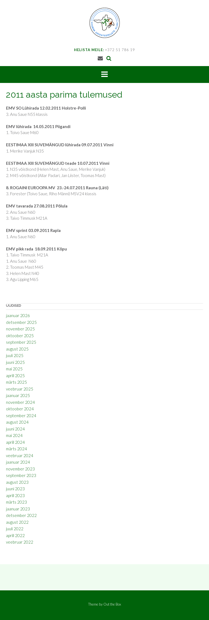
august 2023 (17, 482)
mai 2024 (14, 435)
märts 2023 (16, 502)
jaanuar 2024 (18, 462)
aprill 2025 (15, 375)
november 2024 (20, 402)
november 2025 (20, 328)
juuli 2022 (14, 528)
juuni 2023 (15, 488)
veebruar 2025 (19, 388)
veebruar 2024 (19, 455)
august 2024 (17, 422)
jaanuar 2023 (18, 508)
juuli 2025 (14, 355)
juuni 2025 (15, 362)
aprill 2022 (15, 535)
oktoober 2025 (20, 335)
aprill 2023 (15, 495)
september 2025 (21, 342)
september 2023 (21, 475)
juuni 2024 (15, 428)
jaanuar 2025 (18, 395)
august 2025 (17, 348)
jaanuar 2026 (18, 315)
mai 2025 (14, 368)
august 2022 (17, 522)
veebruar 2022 (19, 542)
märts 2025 (16, 382)
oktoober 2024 (20, 408)
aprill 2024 (15, 442)
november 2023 (20, 468)
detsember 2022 (21, 515)
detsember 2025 (21, 322)
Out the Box (112, 604)
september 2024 (21, 415)
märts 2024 (16, 448)
